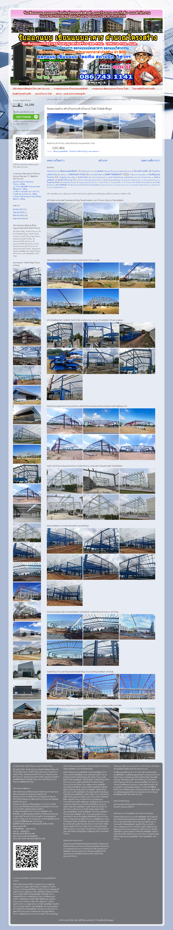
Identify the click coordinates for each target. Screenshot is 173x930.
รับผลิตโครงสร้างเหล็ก (21, 94)
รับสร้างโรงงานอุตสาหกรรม (132, 180)
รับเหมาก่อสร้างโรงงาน (150, 180)
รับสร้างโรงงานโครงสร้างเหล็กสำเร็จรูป (88, 180)
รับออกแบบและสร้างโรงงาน (87, 182)
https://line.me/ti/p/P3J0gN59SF (25, 836)
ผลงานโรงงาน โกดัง (43, 94)
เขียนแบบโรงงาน (87, 171)
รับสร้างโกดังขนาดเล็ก (98, 177)
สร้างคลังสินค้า (61, 185)
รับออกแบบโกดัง (53, 182)
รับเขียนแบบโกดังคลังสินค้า (138, 174)
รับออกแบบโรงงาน (69, 182)
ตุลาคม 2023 (18, 209)
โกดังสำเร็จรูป (52, 171)
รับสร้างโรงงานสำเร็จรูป (111, 180)
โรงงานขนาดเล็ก (116, 182)
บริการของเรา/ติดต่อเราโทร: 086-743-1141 (31, 89)
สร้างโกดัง (127, 182)
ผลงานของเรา (94, 151)
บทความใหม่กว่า (56, 160)
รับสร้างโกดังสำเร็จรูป (144, 177)
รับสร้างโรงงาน (65, 180)
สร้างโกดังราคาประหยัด (141, 182)
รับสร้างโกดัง (83, 177)
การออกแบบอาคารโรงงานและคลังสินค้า (71, 89)
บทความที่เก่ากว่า (150, 160)
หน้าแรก (102, 160)
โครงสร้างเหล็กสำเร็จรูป (78, 151)
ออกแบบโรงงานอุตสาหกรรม (140, 185)
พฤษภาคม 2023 (19, 218)
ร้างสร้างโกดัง (103, 182)
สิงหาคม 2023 (18, 215)
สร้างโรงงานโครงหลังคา (91, 185)
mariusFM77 (91, 920)
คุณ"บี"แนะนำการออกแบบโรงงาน (119, 171)
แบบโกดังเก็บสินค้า (96, 175)
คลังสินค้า (100, 171)
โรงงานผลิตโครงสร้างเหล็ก (143, 89)
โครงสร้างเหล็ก (141, 171)
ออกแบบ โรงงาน (107, 185)
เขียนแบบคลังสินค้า (60, 151)
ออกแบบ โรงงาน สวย (122, 185)
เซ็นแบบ (63, 174)
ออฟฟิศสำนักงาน (59, 187)
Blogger (111, 920)
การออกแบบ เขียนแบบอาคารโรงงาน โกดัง (110, 89)
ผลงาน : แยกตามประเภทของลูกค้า (70, 94)
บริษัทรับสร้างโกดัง (77, 174)
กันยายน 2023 (18, 212)
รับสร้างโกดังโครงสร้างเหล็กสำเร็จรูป (121, 177)
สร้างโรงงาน (75, 185)
